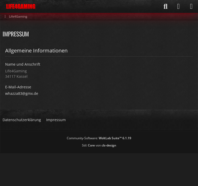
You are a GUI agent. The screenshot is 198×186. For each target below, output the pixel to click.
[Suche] (165, 6)
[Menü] (191, 6)
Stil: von (99, 145)
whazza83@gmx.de (21, 93)
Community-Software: (99, 138)
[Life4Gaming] (21, 6)
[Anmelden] (178, 6)
